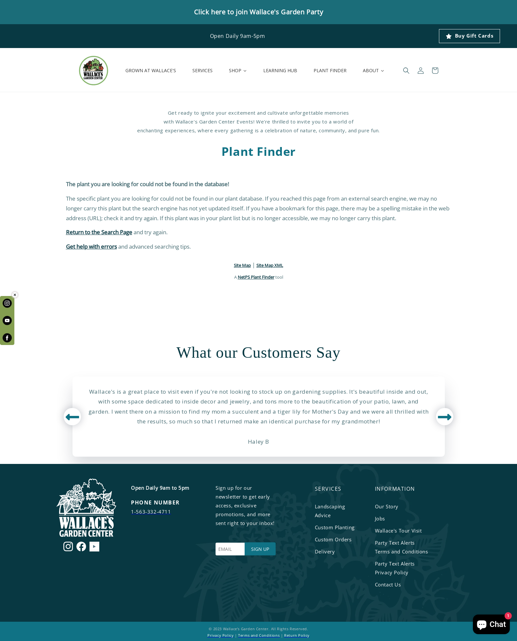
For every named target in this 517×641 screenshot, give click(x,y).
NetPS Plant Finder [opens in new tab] (256, 277)
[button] (406, 70)
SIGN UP (260, 549)
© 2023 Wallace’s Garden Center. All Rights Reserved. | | (258, 632)
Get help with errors (91, 246)
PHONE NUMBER (155, 502)
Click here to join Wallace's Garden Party (258, 12)
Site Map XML (269, 265)
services (328, 488)
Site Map (242, 265)
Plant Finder (258, 151)
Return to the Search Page (99, 232)
